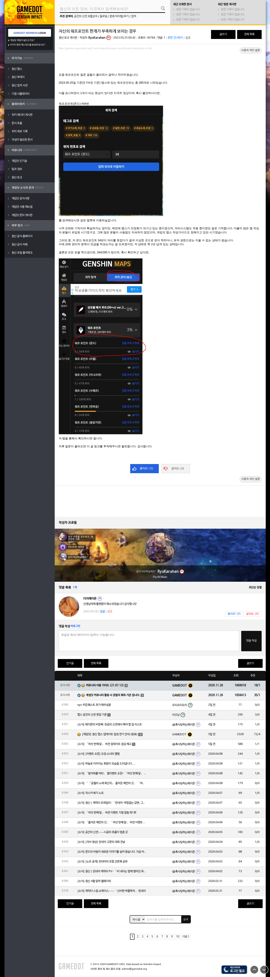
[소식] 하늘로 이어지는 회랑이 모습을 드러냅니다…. (106, 763)
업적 (133, 16)
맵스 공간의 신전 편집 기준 (92, 714)
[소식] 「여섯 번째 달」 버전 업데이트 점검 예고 (104, 744)
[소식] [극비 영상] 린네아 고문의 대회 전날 (101, 842)
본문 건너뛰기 (175, 37)
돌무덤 (103, 16)
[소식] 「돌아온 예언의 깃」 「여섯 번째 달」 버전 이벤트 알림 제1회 (112, 822)
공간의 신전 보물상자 (85, 16)
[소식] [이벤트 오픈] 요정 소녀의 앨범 (98, 753)
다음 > (185, 936)
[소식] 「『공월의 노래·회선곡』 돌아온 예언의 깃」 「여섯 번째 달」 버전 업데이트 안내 (112, 783)
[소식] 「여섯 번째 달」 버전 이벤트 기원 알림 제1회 (106, 812)
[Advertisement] (160, 62)
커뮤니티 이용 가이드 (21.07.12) (105, 685)
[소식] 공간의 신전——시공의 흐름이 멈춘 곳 (102, 832)
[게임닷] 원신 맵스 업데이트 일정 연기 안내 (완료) (110, 734)
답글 (102, 611)
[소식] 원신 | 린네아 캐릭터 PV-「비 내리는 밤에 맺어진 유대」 (112, 871)
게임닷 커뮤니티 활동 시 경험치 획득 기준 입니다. (113, 695)
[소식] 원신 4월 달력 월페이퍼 (94, 881)
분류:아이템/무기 (119, 16)
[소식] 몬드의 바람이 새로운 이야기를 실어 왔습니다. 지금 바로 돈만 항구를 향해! (112, 851)
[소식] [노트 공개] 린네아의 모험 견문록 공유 (102, 861)
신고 (188, 37)
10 (177, 936)
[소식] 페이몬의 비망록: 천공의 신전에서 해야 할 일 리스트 (109, 724)
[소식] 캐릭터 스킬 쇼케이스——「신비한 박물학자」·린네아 (111, 891)
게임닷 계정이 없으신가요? (22, 40)
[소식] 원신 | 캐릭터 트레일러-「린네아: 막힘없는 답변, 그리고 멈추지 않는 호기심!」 (112, 802)
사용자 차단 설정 (250, 50)
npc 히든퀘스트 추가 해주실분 (94, 705)
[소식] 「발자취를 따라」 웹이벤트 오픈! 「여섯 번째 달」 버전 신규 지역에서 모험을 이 (112, 773)
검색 (185, 919)
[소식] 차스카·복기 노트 (90, 793)
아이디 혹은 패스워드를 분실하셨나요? (28, 45)
